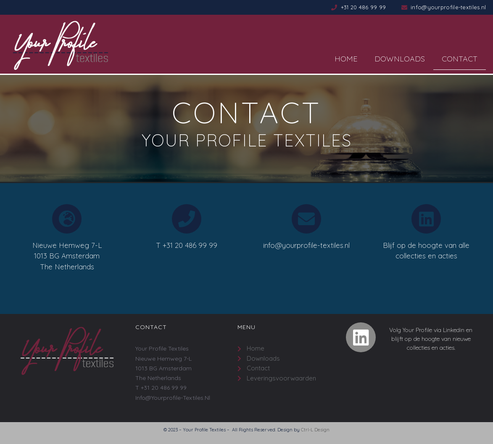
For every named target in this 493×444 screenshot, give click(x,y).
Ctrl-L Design (315, 430)
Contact (459, 59)
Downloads (399, 59)
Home (346, 59)
